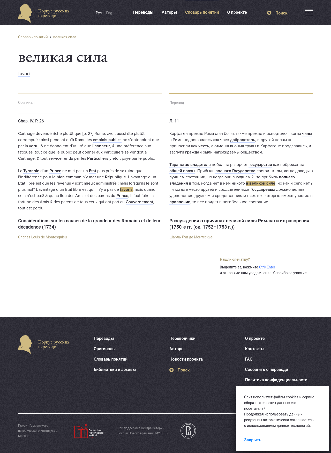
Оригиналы (105, 348)
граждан (193, 152)
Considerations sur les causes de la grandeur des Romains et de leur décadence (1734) (89, 224)
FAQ (249, 359)
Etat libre (26, 183)
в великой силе (260, 183)
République (115, 177)
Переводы (143, 12)
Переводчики (182, 338)
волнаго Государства (235, 170)
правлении (179, 201)
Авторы (169, 12)
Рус (99, 13)
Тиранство (179, 164)
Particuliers (97, 158)
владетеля (200, 164)
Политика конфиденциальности (276, 379)
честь (203, 146)
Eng (109, 13)
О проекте (237, 12)
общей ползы (182, 170)
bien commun (69, 177)
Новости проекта (186, 359)
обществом (251, 152)
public (148, 158)
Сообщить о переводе (266, 369)
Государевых (263, 189)
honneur (102, 146)
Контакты (255, 348)
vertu (34, 146)
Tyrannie (31, 170)
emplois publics (107, 139)
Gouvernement (139, 201)
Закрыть (252, 439)
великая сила (64, 37)
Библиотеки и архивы (115, 369)
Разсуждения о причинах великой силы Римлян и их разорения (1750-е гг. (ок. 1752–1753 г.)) (239, 224)
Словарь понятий (202, 12)
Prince (55, 170)
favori (24, 73)
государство (260, 164)
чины (307, 133)
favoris (126, 189)
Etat (92, 170)
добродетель (242, 139)
